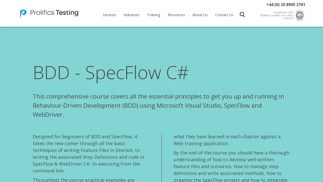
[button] (242, 14)
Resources (176, 14)
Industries (132, 14)
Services (109, 14)
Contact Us (224, 14)
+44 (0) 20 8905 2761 (285, 4)
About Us (200, 14)
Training (153, 14)
